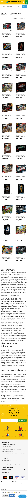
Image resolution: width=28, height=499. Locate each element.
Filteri (25, 6)
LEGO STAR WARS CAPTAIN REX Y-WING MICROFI (7, 54)
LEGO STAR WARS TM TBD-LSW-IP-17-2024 (7, 217)
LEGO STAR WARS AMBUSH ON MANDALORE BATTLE (21, 34)
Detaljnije (3, 489)
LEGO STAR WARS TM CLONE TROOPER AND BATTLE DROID (21, 136)
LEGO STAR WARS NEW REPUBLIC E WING (7, 75)
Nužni (4, 492)
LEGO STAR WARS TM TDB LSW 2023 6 (7, 237)
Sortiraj (3, 6)
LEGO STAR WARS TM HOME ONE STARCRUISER (21, 156)
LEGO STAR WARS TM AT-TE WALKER (7, 136)
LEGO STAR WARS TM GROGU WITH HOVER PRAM (7, 156)
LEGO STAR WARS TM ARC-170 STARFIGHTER (21, 115)
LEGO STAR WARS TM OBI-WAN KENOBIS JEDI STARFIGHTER (21, 176)
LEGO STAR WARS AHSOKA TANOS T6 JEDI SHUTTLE (7, 34)
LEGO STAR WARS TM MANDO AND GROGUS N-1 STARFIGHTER (7, 176)
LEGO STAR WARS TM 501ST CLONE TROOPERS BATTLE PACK (7, 95)
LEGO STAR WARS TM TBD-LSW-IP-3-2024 (21, 217)
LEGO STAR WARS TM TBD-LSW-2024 (21, 197)
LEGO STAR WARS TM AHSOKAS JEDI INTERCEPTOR (7, 115)
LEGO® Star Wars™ (6, 33)
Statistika (10, 492)
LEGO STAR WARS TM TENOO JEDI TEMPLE (21, 237)
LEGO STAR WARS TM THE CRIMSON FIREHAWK (7, 258)
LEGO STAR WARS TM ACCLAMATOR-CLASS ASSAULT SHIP (21, 95)
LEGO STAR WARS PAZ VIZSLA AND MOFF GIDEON (21, 75)
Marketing (17, 492)
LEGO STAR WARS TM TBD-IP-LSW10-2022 (7, 197)
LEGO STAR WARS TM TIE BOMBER (21, 258)
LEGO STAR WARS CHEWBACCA (21, 54)
